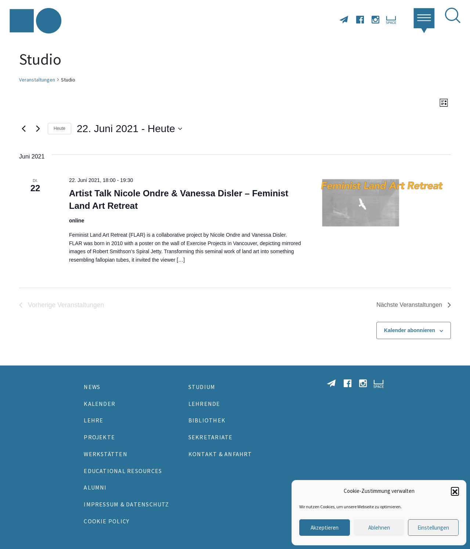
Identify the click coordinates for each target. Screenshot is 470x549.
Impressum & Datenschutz (126, 504)
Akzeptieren (325, 527)
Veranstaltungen (37, 79)
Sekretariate (210, 437)
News (92, 386)
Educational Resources (123, 471)
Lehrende (204, 403)
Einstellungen (433, 527)
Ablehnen (379, 527)
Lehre (93, 420)
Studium (202, 386)
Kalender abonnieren (409, 330)
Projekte (99, 437)
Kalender (99, 403)
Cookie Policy (106, 521)
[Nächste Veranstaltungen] (37, 128)
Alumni (95, 487)
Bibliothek (206, 420)
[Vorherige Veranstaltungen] (23, 128)
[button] (455, 491)
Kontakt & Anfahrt (220, 454)
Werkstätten (105, 454)
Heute (59, 128)
